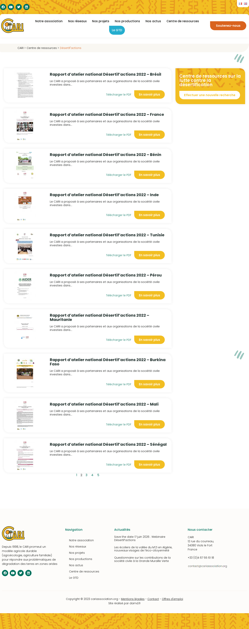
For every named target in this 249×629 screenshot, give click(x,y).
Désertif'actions (70, 48)
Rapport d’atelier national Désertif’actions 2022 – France (107, 114)
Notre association (49, 21)
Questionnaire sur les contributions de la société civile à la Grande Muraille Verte (142, 559)
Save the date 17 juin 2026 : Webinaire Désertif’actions (139, 538)
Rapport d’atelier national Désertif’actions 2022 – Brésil (105, 74)
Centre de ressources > (43, 48)
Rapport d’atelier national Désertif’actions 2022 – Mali (104, 404)
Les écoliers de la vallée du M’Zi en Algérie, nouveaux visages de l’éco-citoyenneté (143, 549)
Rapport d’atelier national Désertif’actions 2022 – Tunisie (107, 235)
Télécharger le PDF (118, 95)
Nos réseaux (77, 21)
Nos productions (127, 21)
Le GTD (117, 30)
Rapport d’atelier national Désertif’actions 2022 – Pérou (106, 275)
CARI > (22, 48)
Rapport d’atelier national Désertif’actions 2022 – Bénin (105, 154)
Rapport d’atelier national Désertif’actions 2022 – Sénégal (108, 444)
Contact (153, 599)
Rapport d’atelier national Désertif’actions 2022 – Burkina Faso (108, 362)
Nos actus (153, 21)
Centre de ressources (183, 21)
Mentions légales (133, 599)
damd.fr (135, 603)
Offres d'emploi (172, 599)
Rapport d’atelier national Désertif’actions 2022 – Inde (104, 195)
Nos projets (100, 21)
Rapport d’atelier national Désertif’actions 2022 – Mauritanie (99, 317)
